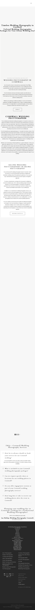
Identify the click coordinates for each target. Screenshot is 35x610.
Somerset (17, 529)
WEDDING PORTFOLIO (17, 213)
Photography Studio (23, 557)
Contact (17, 109)
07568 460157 (17, 519)
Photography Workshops (24, 563)
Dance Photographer (7, 558)
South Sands (17, 539)
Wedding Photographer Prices (25, 565)
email (19, 582)
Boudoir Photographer (8, 554)
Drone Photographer (7, 560)
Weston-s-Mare (17, 537)
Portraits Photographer (23, 559)
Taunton (17, 532)
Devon (17, 531)
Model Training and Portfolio (9, 562)
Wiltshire (17, 533)
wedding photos (16, 144)
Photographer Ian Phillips (13, 606)
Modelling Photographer (24, 568)
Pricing (20, 561)
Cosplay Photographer (8, 556)
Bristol (17, 530)
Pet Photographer (7, 568)
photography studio (18, 135)
